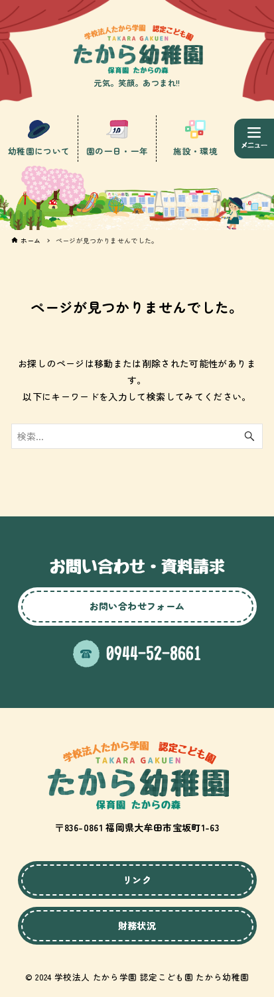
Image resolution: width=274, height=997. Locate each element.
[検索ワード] (137, 436)
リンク (137, 879)
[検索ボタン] (249, 436)
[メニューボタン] (254, 138)
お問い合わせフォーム (137, 606)
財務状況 (137, 925)
